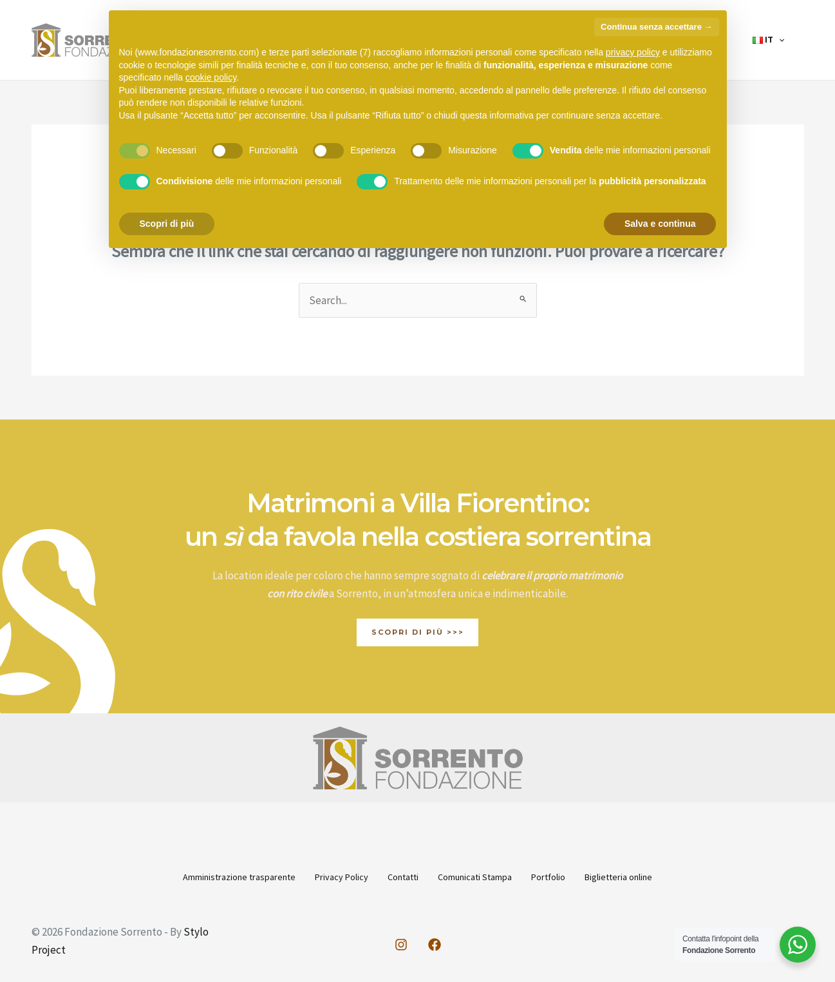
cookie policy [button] (210, 77)
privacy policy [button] (633, 52)
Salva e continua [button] (659, 223)
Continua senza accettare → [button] (656, 27)
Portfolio (566, 877)
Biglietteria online (647, 877)
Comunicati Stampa (481, 877)
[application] (783, 39)
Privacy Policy (324, 877)
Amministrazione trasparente (210, 877)
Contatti (397, 877)
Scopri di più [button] (167, 223)
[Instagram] (401, 943)
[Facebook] (434, 943)
